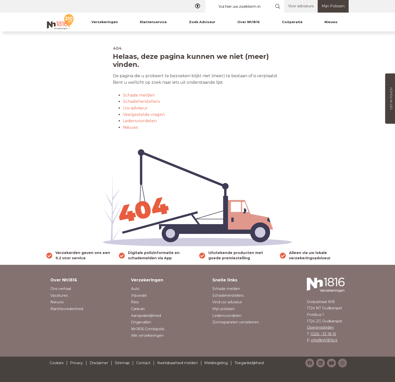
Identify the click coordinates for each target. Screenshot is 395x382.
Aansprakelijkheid (146, 315)
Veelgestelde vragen (144, 114)
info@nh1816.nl (324, 340)
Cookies (56, 363)
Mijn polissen (223, 309)
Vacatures (59, 295)
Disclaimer (99, 363)
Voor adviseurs (301, 6)
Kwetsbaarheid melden (177, 363)
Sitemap (122, 363)
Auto (135, 288)
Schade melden (139, 95)
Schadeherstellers (141, 101)
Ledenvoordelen (140, 120)
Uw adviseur (135, 108)
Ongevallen (141, 322)
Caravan (138, 309)
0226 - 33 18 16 (323, 334)
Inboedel (139, 295)
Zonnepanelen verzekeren (235, 322)
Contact (143, 363)
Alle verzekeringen (147, 335)
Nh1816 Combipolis (147, 329)
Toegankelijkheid (249, 363)
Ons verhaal (60, 288)
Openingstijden (320, 327)
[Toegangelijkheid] (197, 6)
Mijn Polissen (333, 6)
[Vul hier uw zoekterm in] (238, 6)
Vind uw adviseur (227, 302)
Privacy (76, 363)
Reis (135, 302)
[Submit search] (277, 6)
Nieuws (130, 127)
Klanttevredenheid (66, 309)
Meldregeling (216, 363)
